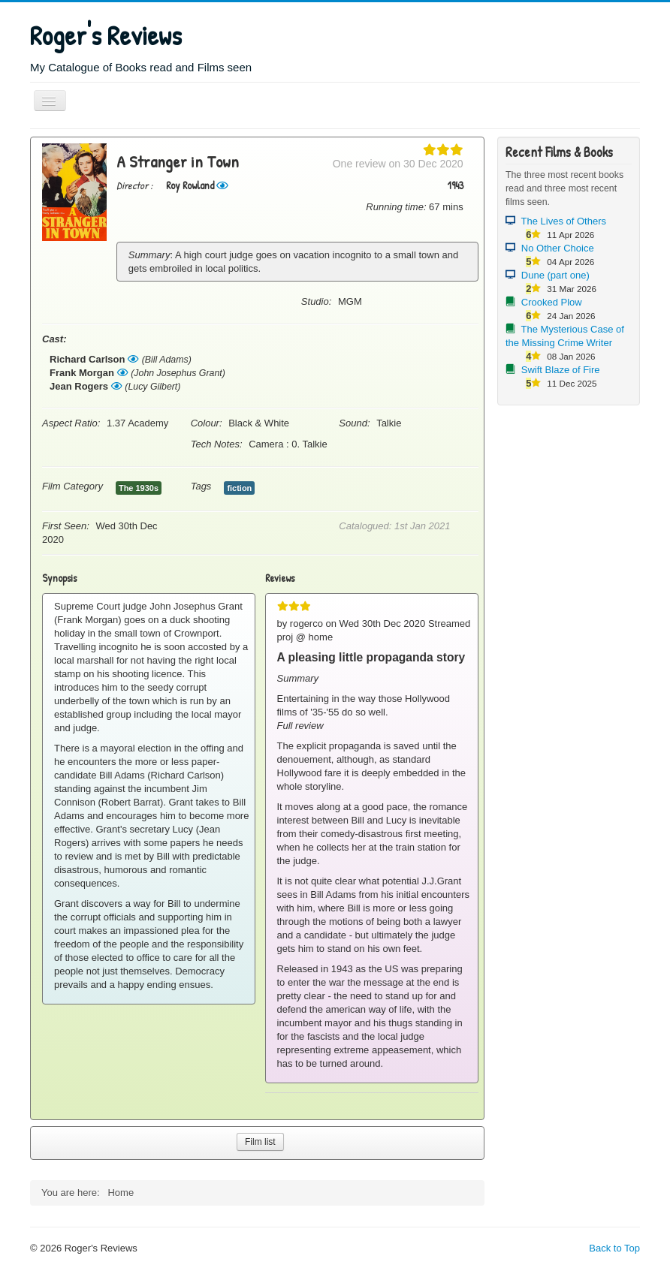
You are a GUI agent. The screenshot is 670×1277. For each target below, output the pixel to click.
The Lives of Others (563, 221)
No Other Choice (557, 248)
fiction (239, 487)
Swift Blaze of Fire (560, 369)
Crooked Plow (551, 302)
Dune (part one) (555, 275)
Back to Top (614, 1248)
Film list (260, 1142)
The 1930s (138, 487)
